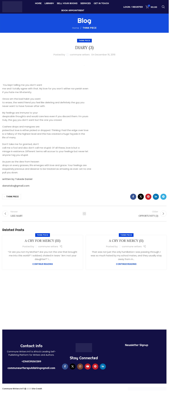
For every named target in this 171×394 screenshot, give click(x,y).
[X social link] (141, 197)
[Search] (163, 7)
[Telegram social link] (163, 197)
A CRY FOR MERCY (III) (42, 241)
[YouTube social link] (88, 367)
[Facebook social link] (133, 197)
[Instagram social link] (80, 367)
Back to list (84, 214)
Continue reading (42, 264)
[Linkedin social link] (156, 197)
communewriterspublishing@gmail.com (31, 368)
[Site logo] (12, 6)
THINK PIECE (89, 27)
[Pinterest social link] (148, 197)
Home (75, 27)
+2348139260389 (31, 361)
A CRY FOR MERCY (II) (126, 241)
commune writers (80, 54)
